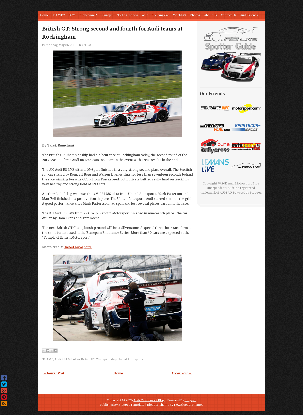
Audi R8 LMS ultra (67, 359)
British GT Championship (98, 359)
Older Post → (182, 373)
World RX (179, 15)
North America (127, 15)
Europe (107, 15)
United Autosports (78, 247)
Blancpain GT (89, 15)
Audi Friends (249, 15)
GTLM (86, 45)
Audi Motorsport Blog (149, 400)
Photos (195, 15)
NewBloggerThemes (188, 405)
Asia (145, 15)
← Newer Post (53, 373)
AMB (49, 359)
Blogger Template (131, 405)
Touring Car (160, 15)
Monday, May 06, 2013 (61, 45)
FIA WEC (59, 15)
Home (44, 15)
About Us (210, 15)
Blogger (255, 192)
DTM (72, 15)
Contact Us (228, 15)
